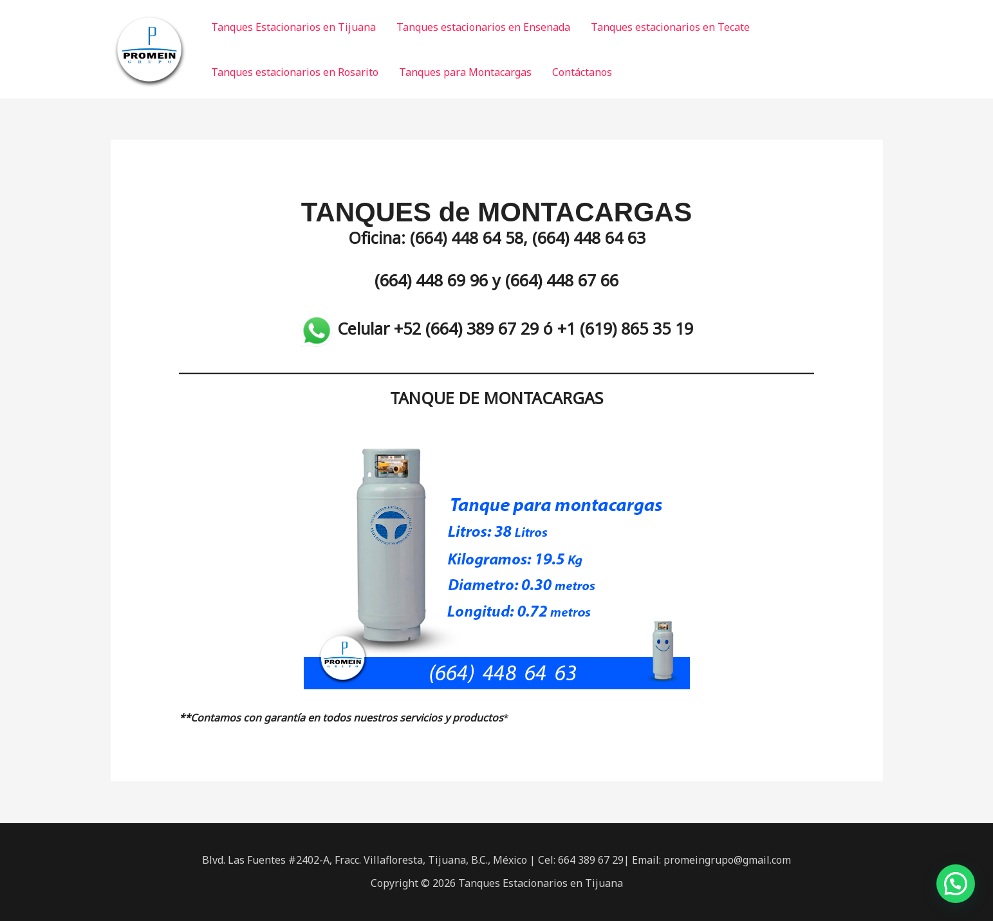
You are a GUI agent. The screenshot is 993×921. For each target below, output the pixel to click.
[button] (955, 883)
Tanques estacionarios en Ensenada (483, 27)
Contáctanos (582, 72)
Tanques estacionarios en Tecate (670, 27)
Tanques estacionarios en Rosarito (294, 72)
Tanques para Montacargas (465, 72)
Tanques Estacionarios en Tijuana (293, 27)
